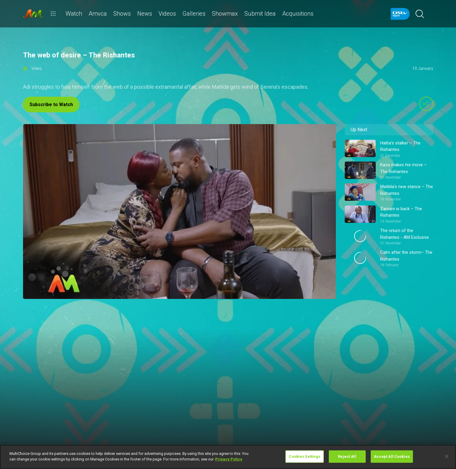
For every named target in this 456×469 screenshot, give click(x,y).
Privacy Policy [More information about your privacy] (228, 459)
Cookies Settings (304, 456)
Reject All (347, 456)
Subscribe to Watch (51, 104)
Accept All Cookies (392, 456)
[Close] (446, 456)
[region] (228, 457)
